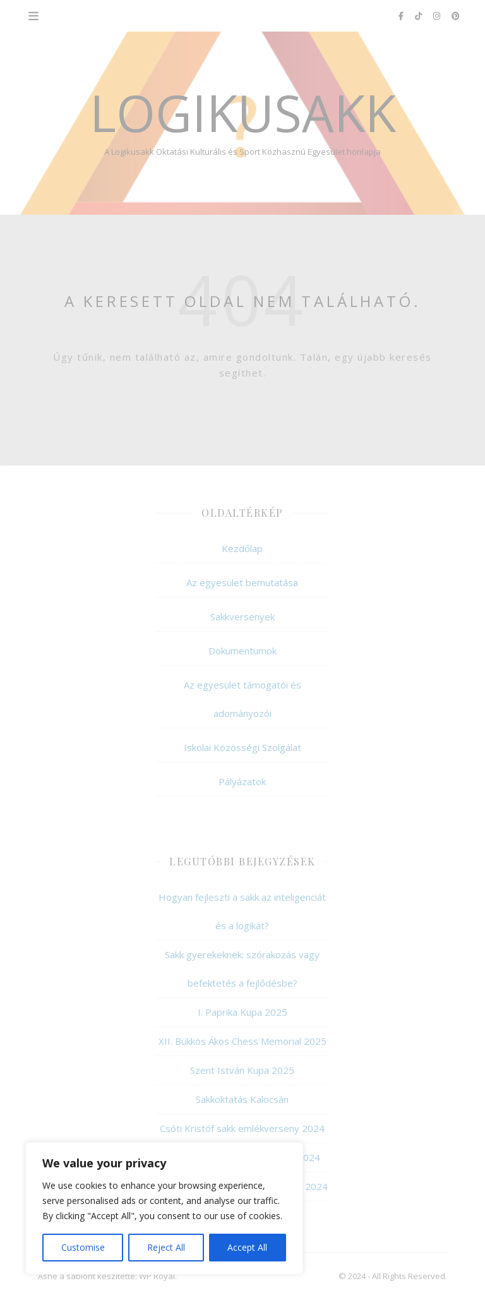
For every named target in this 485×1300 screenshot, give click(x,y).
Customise (83, 1247)
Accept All (247, 1247)
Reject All (166, 1247)
